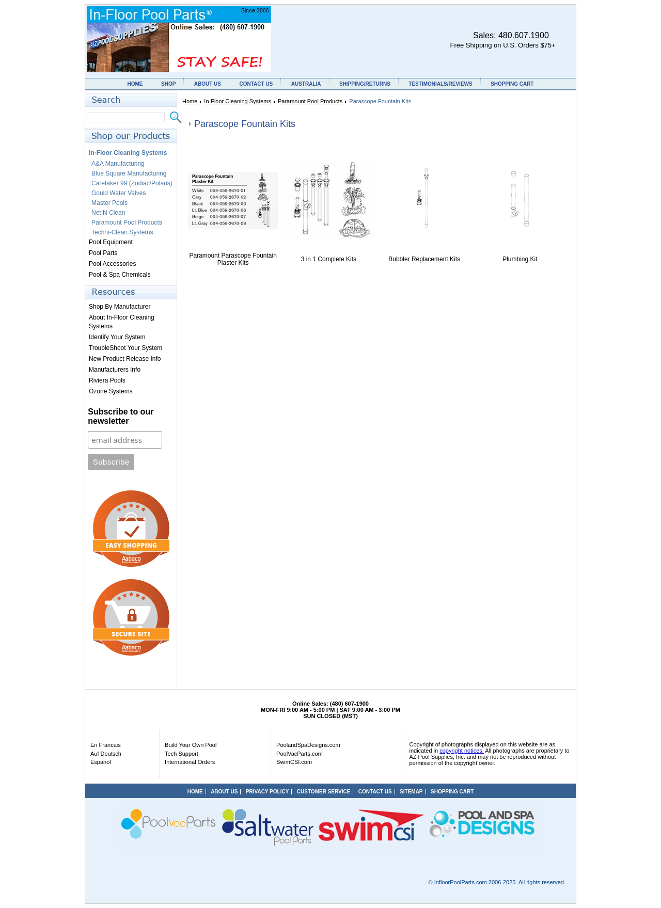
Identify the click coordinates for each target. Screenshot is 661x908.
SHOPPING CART (512, 84)
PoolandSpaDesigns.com (308, 745)
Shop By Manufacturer (119, 306)
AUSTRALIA (306, 84)
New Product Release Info (125, 358)
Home (189, 101)
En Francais (105, 745)
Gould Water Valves (118, 193)
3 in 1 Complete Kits (328, 259)
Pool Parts (103, 253)
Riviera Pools (107, 380)
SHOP (168, 84)
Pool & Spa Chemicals (119, 274)
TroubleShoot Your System (125, 348)
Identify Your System (117, 337)
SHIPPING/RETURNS (364, 84)
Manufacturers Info (114, 369)
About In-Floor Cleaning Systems (121, 322)
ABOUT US (207, 84)
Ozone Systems (111, 391)
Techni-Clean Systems (122, 232)
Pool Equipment (111, 242)
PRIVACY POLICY (267, 791)
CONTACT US (256, 84)
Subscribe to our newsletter (120, 416)
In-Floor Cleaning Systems (237, 101)
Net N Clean (108, 212)
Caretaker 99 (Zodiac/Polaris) (131, 183)
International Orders (190, 762)
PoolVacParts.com (299, 754)
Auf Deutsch (105, 754)
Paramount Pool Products (310, 101)
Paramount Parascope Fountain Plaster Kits (232, 259)
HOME (135, 84)
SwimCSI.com (294, 762)
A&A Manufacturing (118, 163)
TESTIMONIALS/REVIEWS (440, 84)
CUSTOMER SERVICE (324, 791)
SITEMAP (411, 791)
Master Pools (109, 202)
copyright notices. (461, 750)
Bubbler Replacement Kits (424, 259)
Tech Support (181, 754)
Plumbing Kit (519, 259)
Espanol (100, 762)
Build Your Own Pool (190, 745)
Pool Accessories (112, 263)
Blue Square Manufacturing (128, 173)
